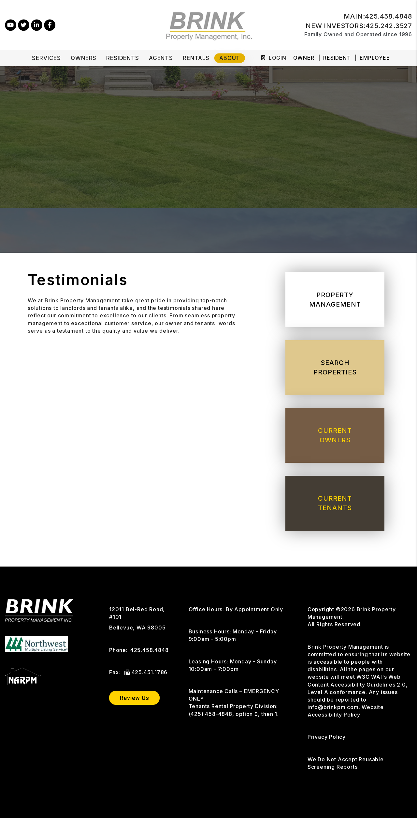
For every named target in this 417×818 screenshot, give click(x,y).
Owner (303, 57)
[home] (209, 24)
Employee (375, 57)
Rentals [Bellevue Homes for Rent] (196, 58)
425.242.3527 (389, 26)
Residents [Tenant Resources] (122, 58)
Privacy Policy (327, 737)
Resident (337, 57)
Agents (161, 58)
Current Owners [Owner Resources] (335, 435)
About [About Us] (229, 58)
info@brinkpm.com (333, 707)
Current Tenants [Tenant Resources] (335, 503)
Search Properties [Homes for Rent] (335, 367)
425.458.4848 (388, 16)
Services (46, 58)
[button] (10, 25)
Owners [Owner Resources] (83, 58)
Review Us (134, 697)
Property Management (335, 299)
